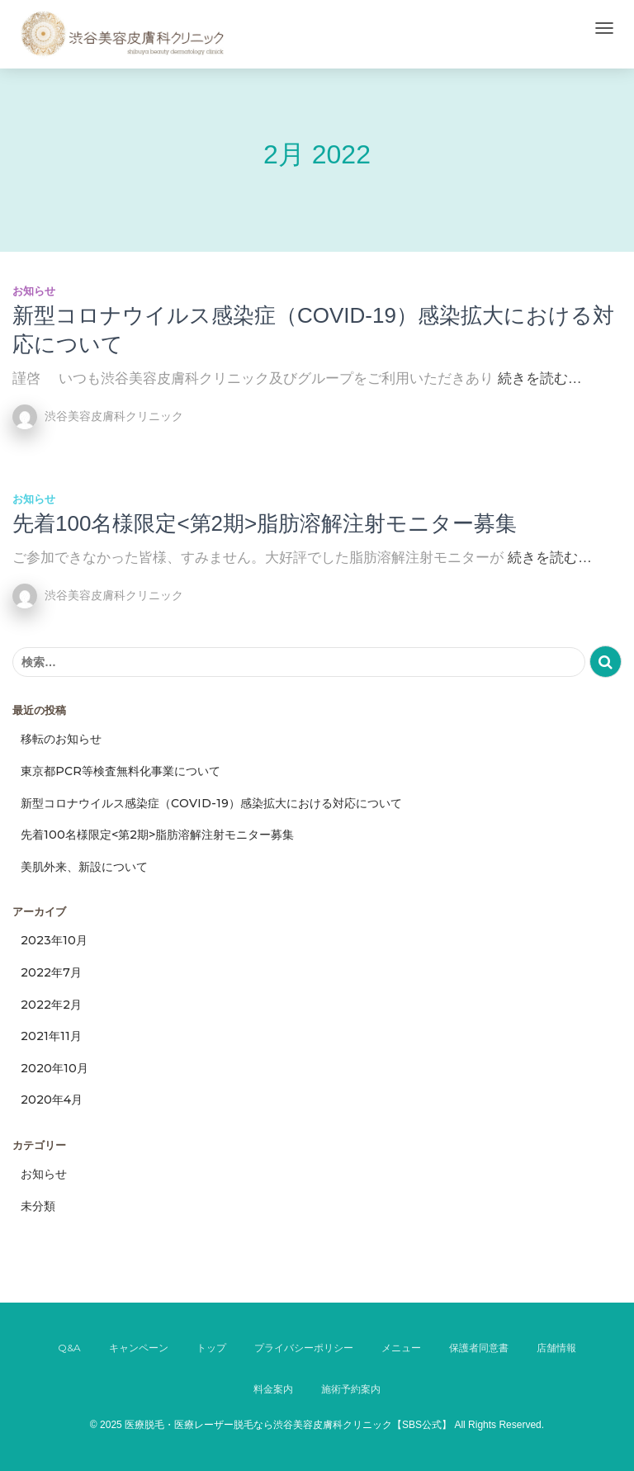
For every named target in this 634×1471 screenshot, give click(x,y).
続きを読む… (540, 378)
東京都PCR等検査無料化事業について (120, 771)
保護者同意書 (479, 1347)
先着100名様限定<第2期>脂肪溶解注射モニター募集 (264, 523)
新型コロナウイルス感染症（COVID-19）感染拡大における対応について (211, 803)
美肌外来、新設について (84, 866)
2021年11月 (51, 1036)
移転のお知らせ (61, 738)
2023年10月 (54, 940)
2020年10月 (54, 1068)
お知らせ (33, 291)
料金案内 (273, 1389)
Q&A (69, 1347)
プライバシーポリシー (303, 1347)
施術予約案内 (351, 1389)
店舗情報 (556, 1347)
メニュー (401, 1347)
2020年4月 (52, 1099)
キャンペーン (138, 1347)
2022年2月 (51, 1004)
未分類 (38, 1206)
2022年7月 (51, 972)
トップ (211, 1347)
